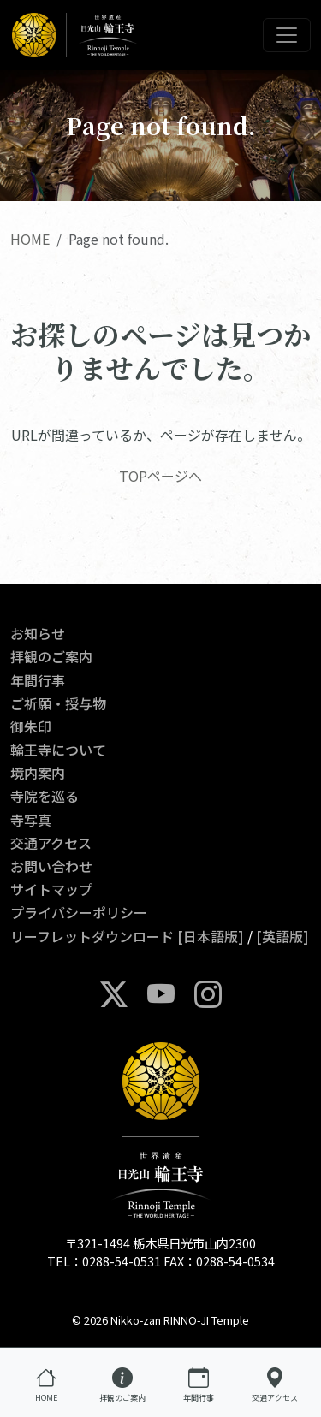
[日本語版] (210, 936)
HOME (30, 238)
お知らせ (37, 633)
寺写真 (30, 819)
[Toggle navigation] (287, 35)
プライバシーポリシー (78, 912)
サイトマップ (51, 889)
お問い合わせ (51, 866)
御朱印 (30, 726)
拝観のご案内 (51, 656)
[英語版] (282, 936)
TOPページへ (160, 475)
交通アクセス (51, 843)
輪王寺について (58, 749)
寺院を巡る (44, 796)
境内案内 (37, 772)
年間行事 (37, 680)
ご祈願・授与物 (58, 703)
